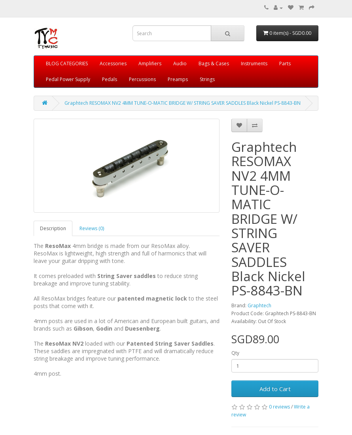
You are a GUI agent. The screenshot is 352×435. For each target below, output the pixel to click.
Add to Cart (275, 389)
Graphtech (259, 305)
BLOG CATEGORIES (67, 63)
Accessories (113, 63)
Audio (180, 63)
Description (53, 228)
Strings (207, 79)
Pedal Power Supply (68, 79)
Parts (285, 63)
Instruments (254, 63)
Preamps (178, 79)
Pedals (109, 79)
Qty (235, 353)
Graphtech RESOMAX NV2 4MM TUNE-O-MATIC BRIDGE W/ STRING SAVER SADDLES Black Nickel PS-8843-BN (182, 103)
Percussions (142, 79)
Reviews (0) (91, 228)
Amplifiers (149, 63)
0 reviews (279, 406)
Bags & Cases (214, 63)
